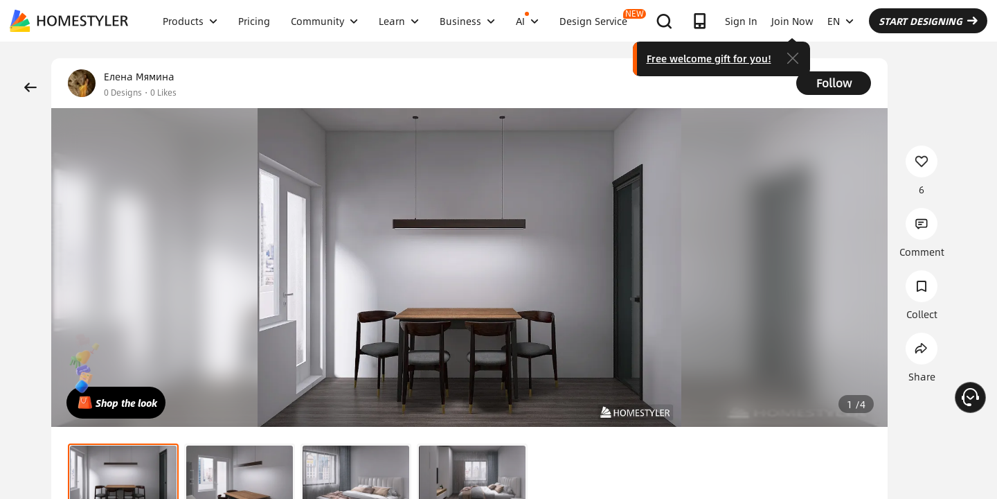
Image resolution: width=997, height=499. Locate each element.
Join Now (792, 20)
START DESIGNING (928, 20)
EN (840, 20)
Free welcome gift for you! (709, 58)
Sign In (741, 20)
